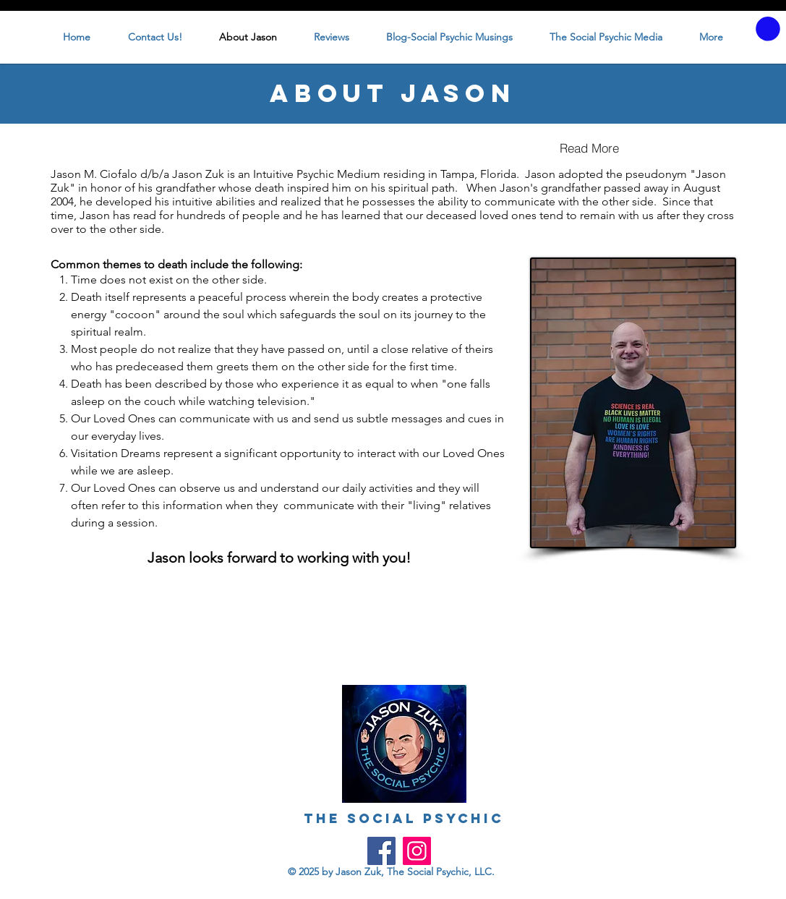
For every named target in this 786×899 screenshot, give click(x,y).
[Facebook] (381, 851)
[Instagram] (417, 851)
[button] (768, 29)
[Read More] (589, 148)
